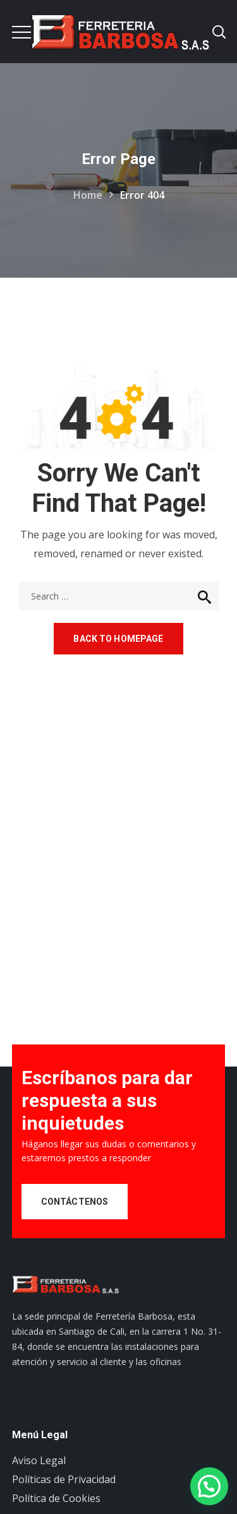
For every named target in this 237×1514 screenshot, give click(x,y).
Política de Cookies (56, 1498)
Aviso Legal (39, 1460)
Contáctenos (75, 1202)
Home (87, 195)
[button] (209, 1486)
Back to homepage (118, 639)
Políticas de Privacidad (64, 1479)
